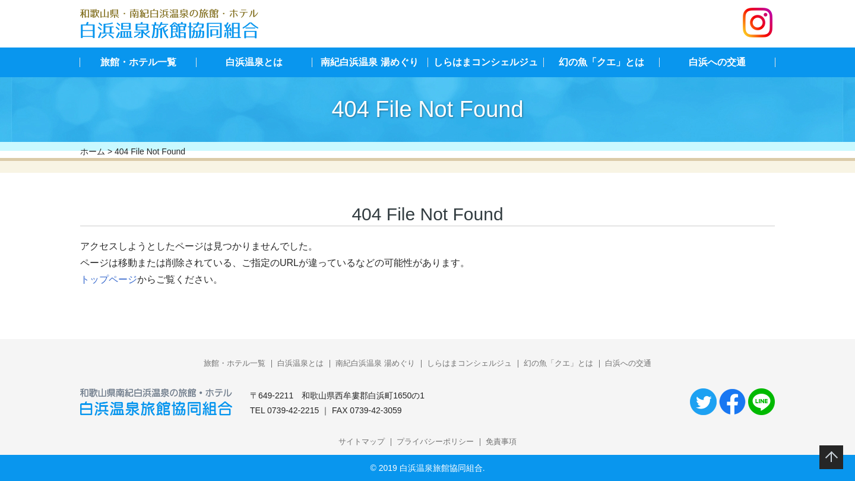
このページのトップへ (831, 457)
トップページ (108, 279)
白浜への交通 (717, 62)
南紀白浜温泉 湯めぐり (369, 62)
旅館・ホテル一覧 (138, 62)
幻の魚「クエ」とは (601, 62)
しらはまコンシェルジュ (485, 62)
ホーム (92, 151)
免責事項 (501, 441)
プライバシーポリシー (435, 441)
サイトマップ (361, 441)
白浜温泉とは (254, 62)
